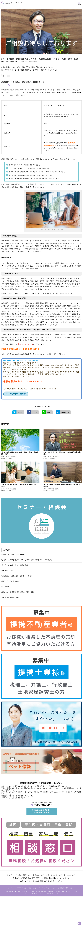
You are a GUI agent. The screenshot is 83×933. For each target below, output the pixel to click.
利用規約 (62, 888)
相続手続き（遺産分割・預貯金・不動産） (17, 576)
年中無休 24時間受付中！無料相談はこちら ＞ (41, 811)
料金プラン (57, 878)
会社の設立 (17, 878)
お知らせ (59, 881)
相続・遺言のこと (25, 875)
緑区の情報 (5, 586)
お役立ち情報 (49, 881)
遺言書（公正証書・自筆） (11, 597)
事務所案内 (27, 878)
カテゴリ (7, 550)
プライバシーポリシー (51, 888)
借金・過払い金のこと (54, 875)
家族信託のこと (39, 875)
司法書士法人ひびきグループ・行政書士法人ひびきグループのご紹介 (27, 560)
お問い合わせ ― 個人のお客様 (31, 881)
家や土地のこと (70, 875)
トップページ (12, 875)
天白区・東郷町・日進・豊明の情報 (14, 565)
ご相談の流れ (47, 878)
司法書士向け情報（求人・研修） (13, 554)
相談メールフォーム (25, 344)
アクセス (66, 878)
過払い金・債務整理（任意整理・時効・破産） (18, 592)
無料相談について (8, 570)
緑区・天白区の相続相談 (9, 61)
